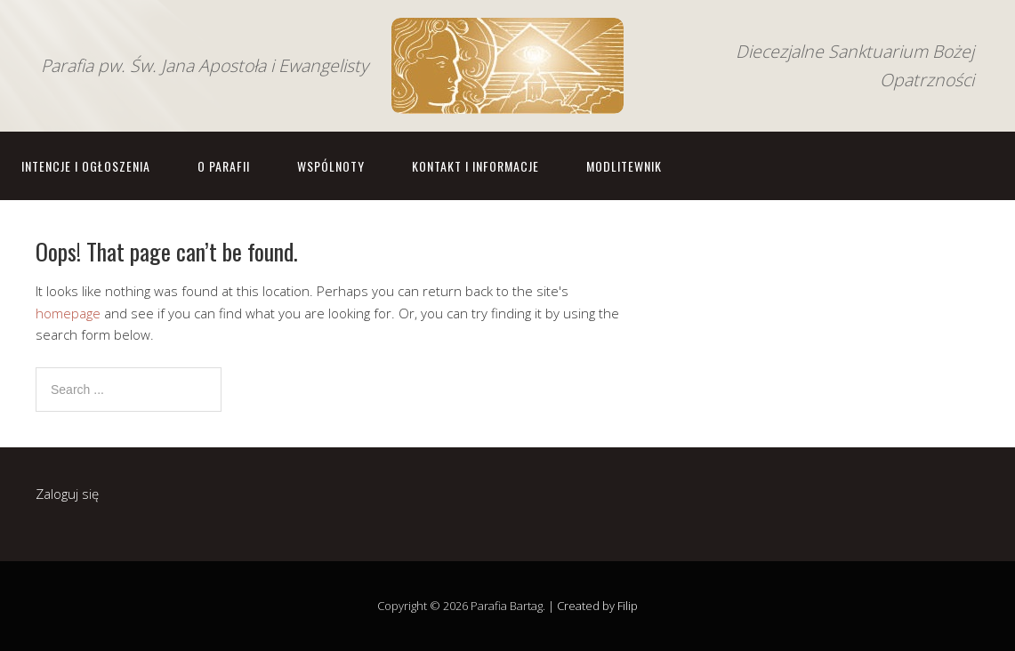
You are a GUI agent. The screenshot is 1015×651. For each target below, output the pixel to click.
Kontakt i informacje (475, 166)
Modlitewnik (624, 166)
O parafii (223, 166)
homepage (68, 313)
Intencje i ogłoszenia (85, 166)
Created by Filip (597, 606)
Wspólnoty (331, 166)
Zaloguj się (67, 493)
